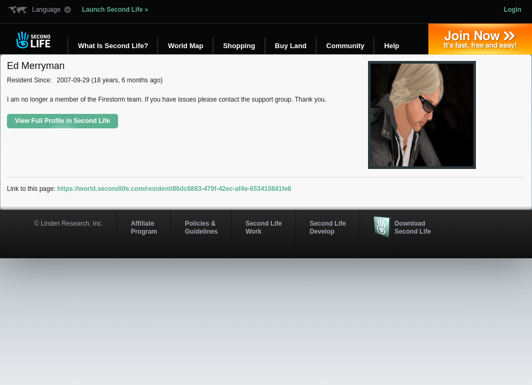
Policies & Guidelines (201, 227)
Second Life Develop (328, 227)
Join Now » (480, 39)
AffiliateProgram (144, 227)
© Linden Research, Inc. (68, 223)
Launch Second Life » (115, 9)
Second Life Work (264, 227)
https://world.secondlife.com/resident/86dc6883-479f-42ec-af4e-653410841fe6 (174, 188)
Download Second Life (413, 227)
